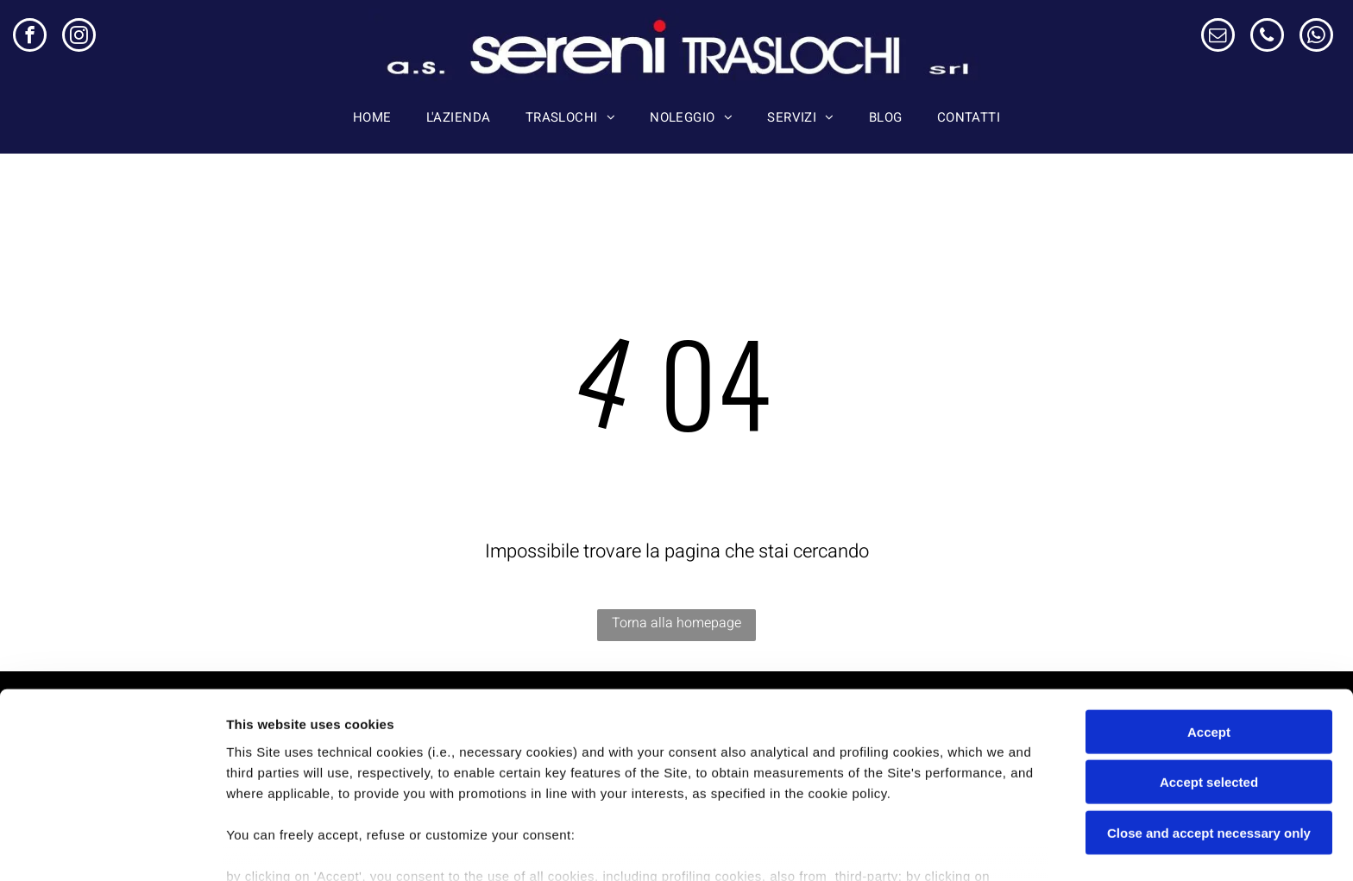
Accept (1208, 628)
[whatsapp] (1316, 37)
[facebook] (30, 37)
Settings (877, 847)
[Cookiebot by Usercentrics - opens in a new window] (111, 847)
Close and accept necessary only (1209, 729)
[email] (1218, 37)
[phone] (1267, 37)
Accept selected (1209, 678)
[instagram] (79, 37)
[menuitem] (372, 117)
